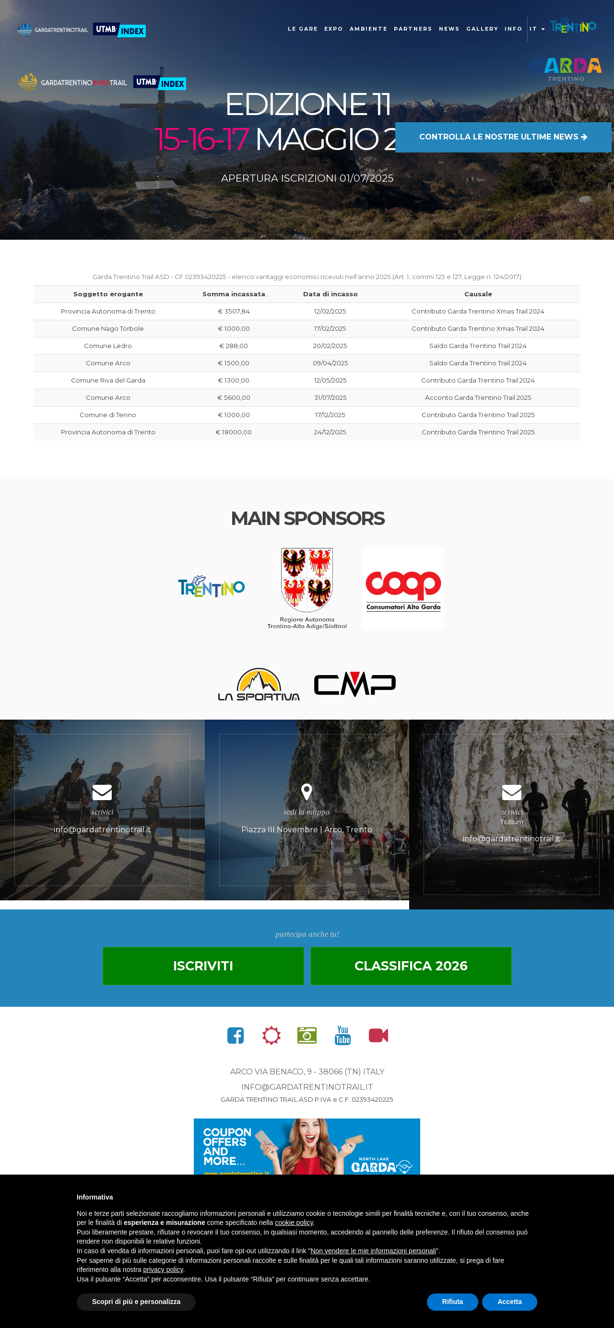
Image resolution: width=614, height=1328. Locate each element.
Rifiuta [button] (452, 1301)
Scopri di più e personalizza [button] (136, 1301)
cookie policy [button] (294, 1222)
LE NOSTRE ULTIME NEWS (503, 136)
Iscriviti (203, 966)
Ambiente (369, 29)
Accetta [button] (509, 1301)
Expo (333, 29)
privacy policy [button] (163, 1269)
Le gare (303, 29)
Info (514, 29)
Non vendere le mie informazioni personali (373, 1251)
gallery (482, 29)
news (449, 29)
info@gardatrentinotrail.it (307, 1087)
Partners (413, 29)
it (537, 29)
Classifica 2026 (411, 966)
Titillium (511, 814)
